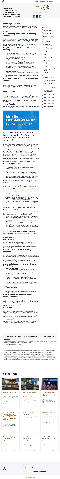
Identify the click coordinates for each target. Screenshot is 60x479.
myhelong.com (33, 357)
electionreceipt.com (32, 358)
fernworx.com (40, 350)
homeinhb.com (34, 356)
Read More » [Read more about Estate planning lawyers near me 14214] (5, 447)
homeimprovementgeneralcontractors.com (13, 357)
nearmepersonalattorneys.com (29, 355)
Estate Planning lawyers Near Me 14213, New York (49, 95)
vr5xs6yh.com (49, 353)
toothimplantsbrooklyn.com (28, 354)
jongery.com (7, 350)
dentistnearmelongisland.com (41, 355)
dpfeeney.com (26, 356)
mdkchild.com (21, 349)
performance (28, 327)
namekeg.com (18, 350)
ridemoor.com (52, 353)
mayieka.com (13, 350)
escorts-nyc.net (12, 354)
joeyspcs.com (37, 356)
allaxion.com (37, 352)
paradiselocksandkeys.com (9, 356)
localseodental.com (43, 353)
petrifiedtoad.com (18, 351)
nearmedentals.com (31, 356)
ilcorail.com (5, 355)
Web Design (29, 477)
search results (7, 159)
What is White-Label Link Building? (47, 42)
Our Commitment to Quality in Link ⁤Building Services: (49, 35)
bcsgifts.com (54, 352)
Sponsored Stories (20, 327)
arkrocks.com (48, 357)
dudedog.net (5, 350)
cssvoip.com (51, 352)
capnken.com (16, 349)
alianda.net (7, 349)
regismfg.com (53, 356)
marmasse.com (47, 359)
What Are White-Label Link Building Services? (49, 61)
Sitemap (26, 477)
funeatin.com (21, 357)
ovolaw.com (20, 358)
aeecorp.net (5, 349)
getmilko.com (30, 357)
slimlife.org (9, 351)
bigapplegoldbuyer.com (6, 357)
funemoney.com (53, 358)
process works (32, 186)
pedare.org (34, 349)
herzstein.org (45, 350)
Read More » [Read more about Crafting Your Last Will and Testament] (5, 403)
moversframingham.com (46, 355)
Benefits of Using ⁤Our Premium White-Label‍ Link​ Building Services (48, 46)
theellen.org (24, 353)
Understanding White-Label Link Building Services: (49, 29)
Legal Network (33, 477)
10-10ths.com (40, 349)
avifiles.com (47, 356)
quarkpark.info (38, 359)
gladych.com (14, 351)
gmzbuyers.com (14, 353)
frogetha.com (10, 350)
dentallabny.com (23, 355)
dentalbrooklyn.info (33, 353)
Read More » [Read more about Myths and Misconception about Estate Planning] (44, 447)
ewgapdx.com (21, 353)
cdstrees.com (54, 359)
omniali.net (5, 351)
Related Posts (45, 75)
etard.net (46, 357)
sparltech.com (9, 360)
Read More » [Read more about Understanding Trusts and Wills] (25, 403)
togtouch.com (40, 354)
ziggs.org (7, 359)
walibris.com (43, 357)
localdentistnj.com (31, 349)
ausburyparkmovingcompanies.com (21, 356)
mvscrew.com (44, 351)
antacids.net (38, 351)
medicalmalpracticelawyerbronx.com (10, 352)
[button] (34, 16)
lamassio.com (43, 358)
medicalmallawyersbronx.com (33, 352)
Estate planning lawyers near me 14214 (49, 101)
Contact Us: (44, 74)
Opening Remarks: (46, 27)
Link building (5, 27)
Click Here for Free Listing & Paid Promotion (44, 1)
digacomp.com (25, 350)
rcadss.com (40, 358)
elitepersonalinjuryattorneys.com (9, 355)
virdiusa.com (5, 352)
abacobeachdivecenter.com (32, 350)
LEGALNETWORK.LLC (23, 107)
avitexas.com (36, 353)
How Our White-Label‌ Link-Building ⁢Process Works (49, 49)
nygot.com (5, 359)
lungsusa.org (5, 358)
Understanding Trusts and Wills (49, 81)
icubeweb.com (44, 356)
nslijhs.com (24, 351)
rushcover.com (37, 349)
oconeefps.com (24, 349)
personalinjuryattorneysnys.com (48, 358)
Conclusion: (46, 72)
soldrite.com (24, 357)
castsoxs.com (46, 353)
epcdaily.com (43, 354)
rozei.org (42, 350)
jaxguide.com (46, 352)
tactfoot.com (44, 359)
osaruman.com (43, 352)
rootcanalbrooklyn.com (33, 354)
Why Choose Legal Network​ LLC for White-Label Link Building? (49, 53)
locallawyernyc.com (41, 356)
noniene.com (47, 350)
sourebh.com (21, 351)
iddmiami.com (51, 359)
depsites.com (35, 358)
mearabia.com (37, 354)
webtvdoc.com (50, 350)
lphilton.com (40, 352)
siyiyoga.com (27, 357)
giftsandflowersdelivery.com (11, 349)
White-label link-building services (10, 255)
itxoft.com (7, 360)
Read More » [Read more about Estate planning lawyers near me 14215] (25, 447)
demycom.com (32, 351)
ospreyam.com (35, 351)
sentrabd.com (11, 351)
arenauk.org (53, 350)
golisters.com (7, 358)
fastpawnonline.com (23, 354)
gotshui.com (51, 351)
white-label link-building (30, 28)
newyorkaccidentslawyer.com (12, 358)
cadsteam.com (18, 353)
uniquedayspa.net (10, 359)
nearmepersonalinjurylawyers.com (26, 352)
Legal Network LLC (34, 476)
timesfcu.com (46, 354)
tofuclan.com (19, 357)
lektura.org (29, 351)
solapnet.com (16, 356)
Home (4, 3)
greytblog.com (17, 358)
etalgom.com (11, 353)
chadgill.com (18, 349)
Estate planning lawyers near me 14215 (49, 104)
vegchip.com (27, 349)
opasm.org (38, 358)
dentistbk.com (50, 356)
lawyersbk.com (49, 354)
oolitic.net (7, 351)
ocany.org (36, 359)
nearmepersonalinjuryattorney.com (38, 357)
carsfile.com (13, 356)
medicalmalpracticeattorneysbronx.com (25, 358)
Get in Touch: (45, 39)
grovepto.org (28, 359)
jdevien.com (26, 353)
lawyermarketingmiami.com (20, 352)
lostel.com (5, 360)
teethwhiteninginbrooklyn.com (35, 355)
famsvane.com (20, 355)
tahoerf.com (16, 350)
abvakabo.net (42, 349)
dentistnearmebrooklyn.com (16, 355)
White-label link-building (8, 39)
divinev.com (15, 352)
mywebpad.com (41, 351)
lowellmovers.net (47, 351)
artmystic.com (33, 359)
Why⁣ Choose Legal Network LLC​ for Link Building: (49, 32)
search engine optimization (26, 143)
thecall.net (49, 352)
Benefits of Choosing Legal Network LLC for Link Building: (49, 65)
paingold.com (42, 359)
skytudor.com (21, 350)
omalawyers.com (8, 353)
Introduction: (45, 59)
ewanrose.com (20, 359)
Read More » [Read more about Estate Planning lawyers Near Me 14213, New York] (25, 423)
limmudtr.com (54, 357)
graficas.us (52, 349)
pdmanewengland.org (17, 359)
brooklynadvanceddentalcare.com (7, 354)
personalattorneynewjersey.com (47, 349)
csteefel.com (55, 349)
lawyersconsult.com (24, 359)
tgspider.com (26, 351)
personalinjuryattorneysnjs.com (17, 354)
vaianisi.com (52, 354)
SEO (32, 327)
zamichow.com (37, 350)
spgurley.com (5, 353)
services (15, 39)
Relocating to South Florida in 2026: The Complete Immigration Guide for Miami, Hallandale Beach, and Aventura (49, 90)
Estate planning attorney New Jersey (49, 98)
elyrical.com (28, 350)
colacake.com (5, 356)
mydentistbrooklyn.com (51, 355)
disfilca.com (31, 359)
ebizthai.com (39, 353)
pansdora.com (51, 357)
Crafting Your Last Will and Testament (49, 78)
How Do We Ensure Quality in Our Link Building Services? (49, 69)
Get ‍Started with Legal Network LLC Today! (48, 56)
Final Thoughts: (47, 38)
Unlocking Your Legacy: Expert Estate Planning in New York (49, 85)
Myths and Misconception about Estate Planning (49, 107)
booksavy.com (29, 353)
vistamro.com (13, 359)
